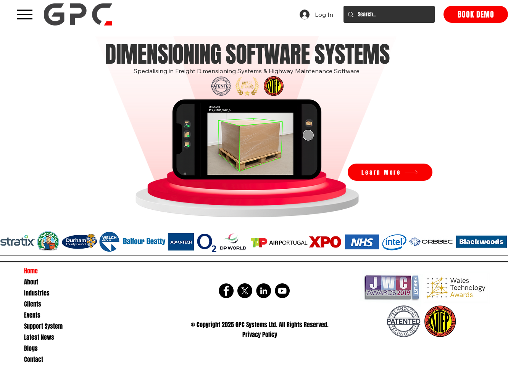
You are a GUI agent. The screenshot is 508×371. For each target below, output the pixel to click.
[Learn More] (390, 172)
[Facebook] (226, 290)
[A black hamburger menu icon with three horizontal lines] (24, 14)
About (31, 282)
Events (32, 315)
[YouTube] (282, 290)
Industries (37, 293)
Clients (32, 304)
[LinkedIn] (263, 290)
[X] (244, 290)
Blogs (31, 348)
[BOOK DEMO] (475, 14)
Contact (33, 359)
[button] (248, 140)
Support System (43, 326)
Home (31, 271)
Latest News (39, 337)
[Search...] (388, 14)
